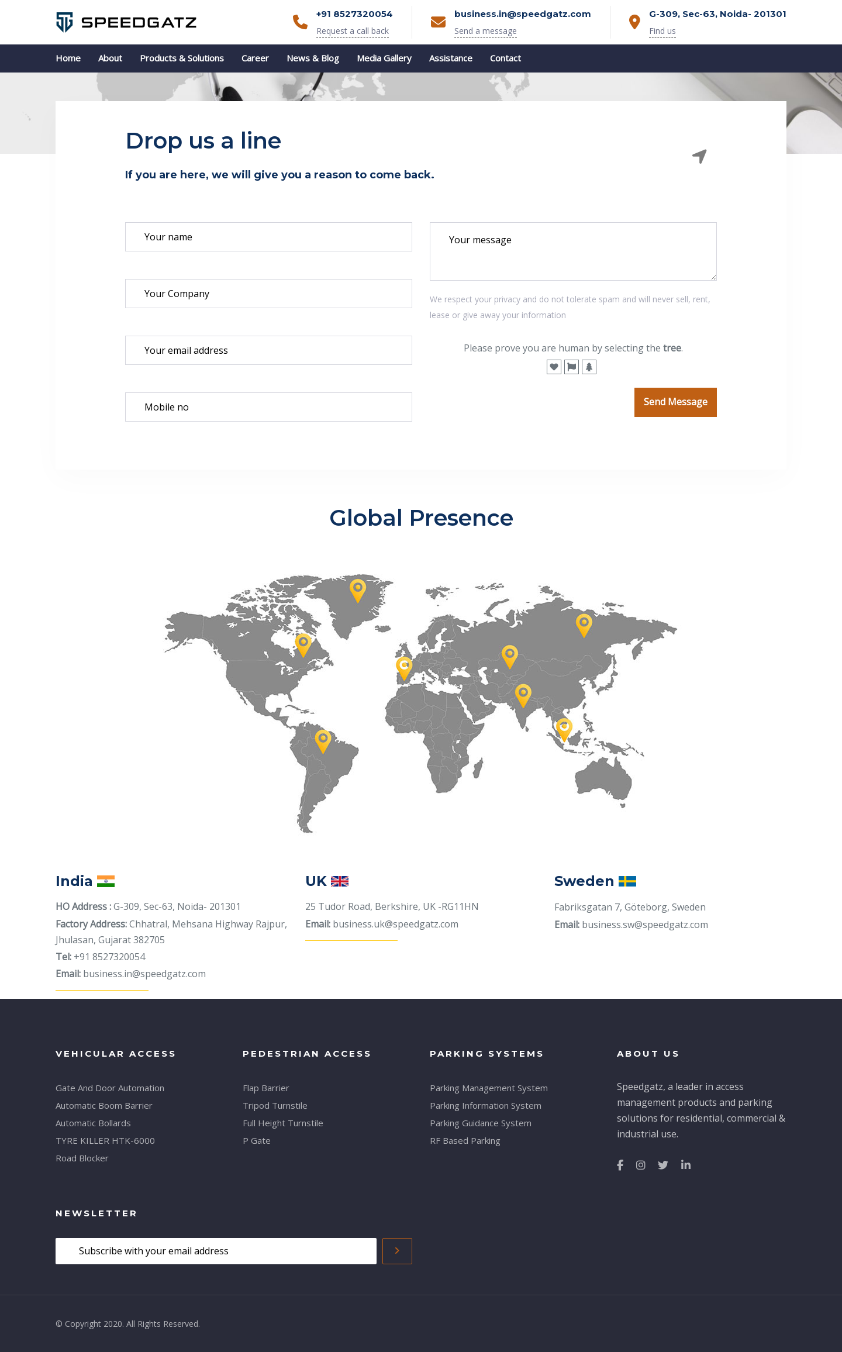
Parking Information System (485, 1105)
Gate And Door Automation (110, 1088)
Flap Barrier (266, 1088)
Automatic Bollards (93, 1123)
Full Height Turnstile (283, 1123)
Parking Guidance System (481, 1123)
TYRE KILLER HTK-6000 (105, 1140)
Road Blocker (82, 1158)
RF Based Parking (465, 1140)
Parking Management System (489, 1088)
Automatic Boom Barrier (104, 1105)
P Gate (257, 1140)
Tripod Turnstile (275, 1105)
